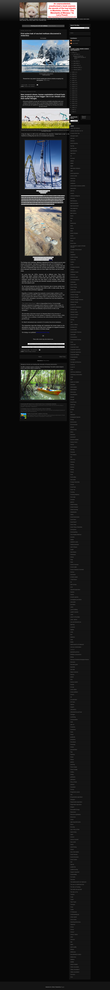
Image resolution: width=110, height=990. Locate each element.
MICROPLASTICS (74, 652)
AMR (71, 170)
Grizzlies (72, 537)
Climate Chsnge (74, 302)
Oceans (72, 694)
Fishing (72, 464)
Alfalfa (71, 163)
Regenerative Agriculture (76, 802)
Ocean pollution (74, 692)
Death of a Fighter (74, 382)
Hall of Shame (73, 547)
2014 (73, 95)
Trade (71, 897)
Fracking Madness (74, 494)
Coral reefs (73, 344)
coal (71, 322)
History (72, 557)
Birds (71, 225)
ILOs (71, 587)
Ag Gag (72, 145)
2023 (73, 76)
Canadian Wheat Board (76, 249)
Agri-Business (73, 150)
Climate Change (27, 351)
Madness (72, 637)
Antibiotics (72, 183)
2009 (73, 105)
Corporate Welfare (74, 354)
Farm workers (73, 447)
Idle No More (73, 584)
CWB (71, 377)
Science (72, 837)
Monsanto (72, 662)
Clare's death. (73, 284)
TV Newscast (73, 912)
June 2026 (76, 54)
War (71, 942)
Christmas (72, 274)
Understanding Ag (74, 914)
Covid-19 (72, 367)
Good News (73, 519)
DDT (71, 379)
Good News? (73, 522)
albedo (72, 160)
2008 (73, 107)
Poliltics (72, 772)
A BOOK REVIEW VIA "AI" (76, 130)
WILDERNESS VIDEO (75, 954)
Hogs (71, 559)
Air (71, 155)
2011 (73, 101)
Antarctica (72, 178)
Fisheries (72, 462)
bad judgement (74, 208)
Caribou (72, 262)
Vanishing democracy (75, 922)
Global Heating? (74, 507)
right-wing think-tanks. (75, 822)
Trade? (72, 899)
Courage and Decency (75, 362)
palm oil (72, 724)
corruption (72, 359)
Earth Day (72, 404)
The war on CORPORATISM (77, 884)
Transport (72, 904)
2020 (73, 82)
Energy (72, 419)
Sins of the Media (74, 852)
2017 (73, 88)
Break (71, 240)
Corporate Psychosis (75, 349)
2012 (73, 99)
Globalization (73, 512)
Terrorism (72, 879)
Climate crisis (27, 86)
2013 (73, 97)
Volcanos (72, 939)
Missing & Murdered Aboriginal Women (79, 659)
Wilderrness (73, 957)
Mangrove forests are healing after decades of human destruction (39, 364)
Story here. (46, 80)
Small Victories (73, 854)
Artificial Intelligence (75, 195)
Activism (72, 140)
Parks (71, 732)
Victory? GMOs (74, 934)
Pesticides (72, 744)
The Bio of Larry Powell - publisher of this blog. (37, 413)
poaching (72, 764)
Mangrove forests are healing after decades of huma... (79, 57)
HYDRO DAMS (74, 577)
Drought (72, 399)
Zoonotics (72, 974)
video (71, 937)
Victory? (72, 932)
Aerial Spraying (74, 143)
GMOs (71, 514)
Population (72, 787)
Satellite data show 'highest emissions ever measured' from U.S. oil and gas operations (43, 347)
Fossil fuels (73, 487)
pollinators (72, 777)
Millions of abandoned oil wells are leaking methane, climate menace (46, 343)
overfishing (73, 717)
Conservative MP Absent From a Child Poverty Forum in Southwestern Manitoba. (38, 404)
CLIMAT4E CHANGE (75, 292)
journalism (72, 604)
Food (71, 474)
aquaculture (73, 188)
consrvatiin (73, 334)
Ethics (71, 432)
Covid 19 (72, 364)
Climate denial (73, 317)
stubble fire (73, 867)
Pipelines (72, 754)
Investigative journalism (76, 599)
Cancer (72, 252)
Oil (71, 697)
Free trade (72, 497)
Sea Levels (73, 842)
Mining (72, 657)
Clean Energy (73, 287)
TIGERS (72, 894)
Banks (71, 215)
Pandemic (72, 727)
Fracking (72, 492)
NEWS (72, 677)
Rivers (71, 824)
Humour (72, 572)
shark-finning (73, 847)
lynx (71, 634)
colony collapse (74, 324)
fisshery (72, 467)
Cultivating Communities (76, 374)
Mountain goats (74, 664)
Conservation (73, 329)
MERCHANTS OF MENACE (77, 644)
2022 (73, 78)
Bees (71, 218)
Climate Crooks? (74, 314)
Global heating (73, 504)
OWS (71, 722)
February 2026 (77, 67)
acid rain (72, 138)
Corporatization (74, 357)
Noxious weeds (74, 682)
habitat (72, 539)
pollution (72, 784)
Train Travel (73, 902)
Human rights (73, 567)
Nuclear (72, 684)
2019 (73, 84)
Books (71, 235)
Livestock (72, 627)
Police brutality (73, 769)
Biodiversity (73, 223)
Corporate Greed (74, 347)
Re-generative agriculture (76, 797)
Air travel (72, 158)
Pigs (71, 752)
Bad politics (73, 210)
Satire (71, 834)
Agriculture (73, 153)
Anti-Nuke (72, 180)
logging (72, 629)
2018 (73, 86)
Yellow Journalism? (75, 969)
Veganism (72, 924)
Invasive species (74, 597)
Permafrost (73, 742)
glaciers (72, 502)
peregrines (72, 739)
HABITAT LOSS (74, 542)
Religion (72, 807)
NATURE (72, 669)
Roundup (72, 827)
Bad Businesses (74, 203)
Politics (72, 774)
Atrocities (72, 198)
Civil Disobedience (74, 279)
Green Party (73, 524)
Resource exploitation (75, 814)
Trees (71, 907)
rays (71, 794)
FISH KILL (72, 459)
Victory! (72, 929)
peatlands (72, 737)
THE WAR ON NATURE (76, 889)
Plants (71, 757)
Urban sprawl (73, 917)
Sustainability (73, 874)
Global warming (74, 509)
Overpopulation (74, 719)
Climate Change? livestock (76, 299)
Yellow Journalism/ (74, 972)
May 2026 (75, 61)
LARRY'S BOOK (74, 612)
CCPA (71, 264)
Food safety (73, 477)
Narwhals (72, 667)
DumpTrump (73, 402)
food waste (73, 479)
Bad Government (74, 205)
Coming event (73, 327)
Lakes (71, 607)
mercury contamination (75, 647)
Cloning (72, 319)
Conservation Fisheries (75, 332)
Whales (72, 949)
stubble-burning (74, 869)
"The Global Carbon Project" (29, 303)
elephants (72, 414)
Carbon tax (73, 259)
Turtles (72, 909)
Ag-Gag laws (73, 148)
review (71, 819)
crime (71, 369)
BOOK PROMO (74, 233)
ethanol (72, 427)
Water (71, 944)
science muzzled (74, 839)
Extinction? (73, 437)
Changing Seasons (74, 267)
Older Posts (62, 356)
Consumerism (73, 337)
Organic (72, 707)
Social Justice (73, 859)
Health (71, 549)
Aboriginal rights (74, 135)
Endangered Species (75, 417)
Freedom (72, 499)
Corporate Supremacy (75, 352)
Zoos (71, 977)
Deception (72, 384)
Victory (72, 927)
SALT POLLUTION (74, 829)
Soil (71, 862)
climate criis (73, 304)
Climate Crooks (74, 312)
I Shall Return (73, 579)
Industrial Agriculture (75, 589)
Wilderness (73, 952)
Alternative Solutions (75, 168)
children (72, 269)
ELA (71, 412)
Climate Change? (74, 297)
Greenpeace (73, 529)
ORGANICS (73, 709)
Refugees (72, 799)
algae (71, 165)
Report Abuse (84, 117)
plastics (72, 762)
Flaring (72, 469)
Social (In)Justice (74, 857)
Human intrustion (74, 564)
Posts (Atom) (46, 360)
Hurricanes (73, 574)
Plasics (72, 759)
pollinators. (73, 779)
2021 (73, 80)
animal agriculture (74, 173)
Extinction (72, 434)
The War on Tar (74, 892)
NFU (71, 679)
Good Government (74, 517)
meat (71, 639)
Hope (71, 562)
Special (72, 864)
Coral (71, 342)
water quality (73, 947)
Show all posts (52, 25)
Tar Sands (72, 877)
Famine (72, 444)
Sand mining (73, 832)
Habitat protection (74, 544)
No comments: (32, 84)
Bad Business (73, 200)
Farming (72, 449)
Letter (71, 614)
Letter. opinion (73, 619)
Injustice (72, 592)
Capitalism (72, 254)
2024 (73, 74)
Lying (71, 632)
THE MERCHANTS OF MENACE (78, 882)
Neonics (72, 674)
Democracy (73, 392)
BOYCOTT (73, 238)
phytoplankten (73, 749)
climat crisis (73, 289)
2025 (73, 72)
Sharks (72, 849)
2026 (73, 52)
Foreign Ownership (74, 482)
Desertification (73, 394)
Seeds (71, 844)
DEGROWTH (73, 389)
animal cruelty (73, 175)
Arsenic (72, 193)
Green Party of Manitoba (76, 527)
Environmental (73, 424)
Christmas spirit (74, 277)
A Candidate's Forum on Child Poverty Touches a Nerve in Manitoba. (36, 408)
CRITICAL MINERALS (75, 372)
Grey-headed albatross (75, 534)
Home (40, 356)
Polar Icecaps (73, 767)
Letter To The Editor (75, 617)
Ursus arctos (73, 919)
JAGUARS (72, 602)
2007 (73, 109)
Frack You (72, 489)
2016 (73, 91)
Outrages (72, 714)
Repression (73, 812)
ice (71, 582)
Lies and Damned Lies (75, 622)
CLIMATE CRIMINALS (75, 307)
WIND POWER (74, 964)
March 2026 (76, 65)
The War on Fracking (75, 887)
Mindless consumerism (75, 654)
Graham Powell (75, 40)
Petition (72, 747)
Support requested (74, 872)
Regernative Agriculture (76, 804)
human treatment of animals (77, 569)
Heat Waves (73, 552)
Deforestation (73, 387)
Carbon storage (74, 257)
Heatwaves (73, 554)
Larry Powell (75, 43)
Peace (71, 734)
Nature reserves (74, 672)
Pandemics (73, 729)
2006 (73, 111)
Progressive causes (75, 792)
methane (33, 86)
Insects (72, 594)
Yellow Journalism (74, 967)
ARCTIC (72, 190)
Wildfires (72, 959)
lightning (72, 624)
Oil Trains (72, 702)
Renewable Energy (74, 809)
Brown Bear (73, 243)
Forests (72, 484)
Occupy (72, 687)
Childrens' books (74, 272)
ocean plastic (73, 689)
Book (71, 230)
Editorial (72, 407)
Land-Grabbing (74, 609)
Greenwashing (73, 532)
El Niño (72, 409)
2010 (73, 103)
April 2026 (75, 63)
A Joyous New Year (75, 133)
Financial (72, 452)
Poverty (72, 789)
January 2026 (76, 69)
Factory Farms (73, 442)
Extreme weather (74, 439)
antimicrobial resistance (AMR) (77, 185)
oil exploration (73, 699)
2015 (73, 93)
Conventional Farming (75, 339)
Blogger (62, 987)
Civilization (73, 282)
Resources (73, 817)
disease (72, 397)
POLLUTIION (73, 782)
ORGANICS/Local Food (76, 712)
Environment (73, 422)
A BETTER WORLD (75, 128)
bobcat (72, 228)
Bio (71, 220)
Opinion (72, 704)
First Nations (73, 454)
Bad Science (73, 213)
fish (71, 457)
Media (71, 642)
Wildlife (72, 962)
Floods (72, 472)
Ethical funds (73, 429)
